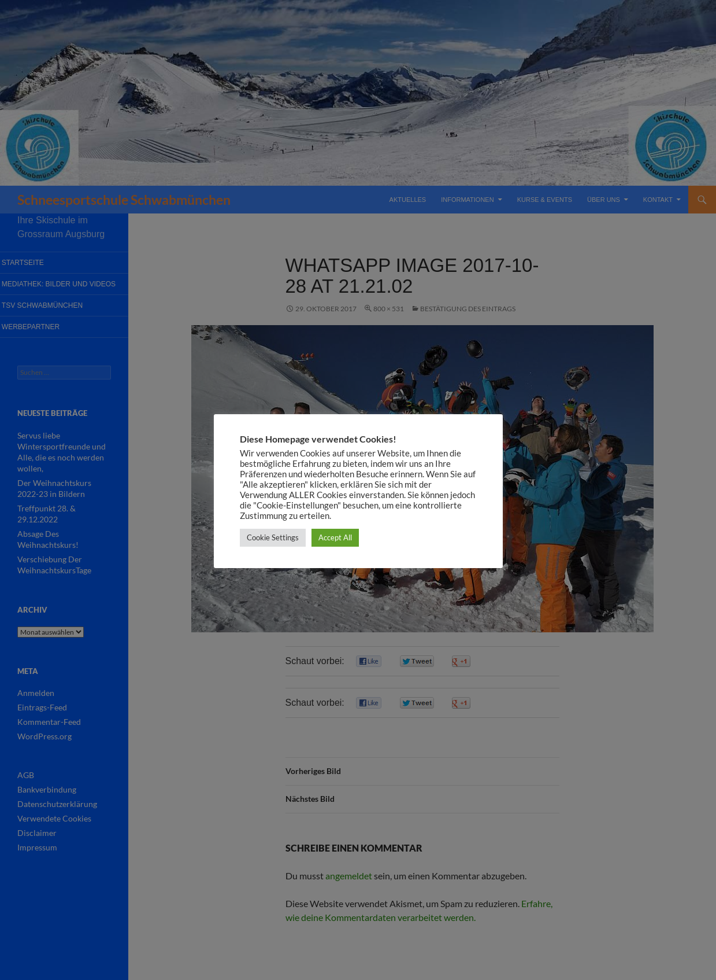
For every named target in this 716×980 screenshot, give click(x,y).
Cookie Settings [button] (273, 537)
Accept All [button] (335, 537)
